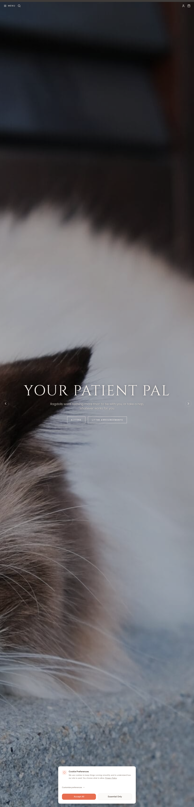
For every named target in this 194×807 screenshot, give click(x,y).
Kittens (73, 419)
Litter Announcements (109, 419)
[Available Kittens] (188, 5)
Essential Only (115, 796)
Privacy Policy (111, 778)
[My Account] (183, 5)
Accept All (79, 796)
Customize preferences (73, 787)
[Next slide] (188, 403)
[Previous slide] (5, 403)
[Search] (19, 5)
